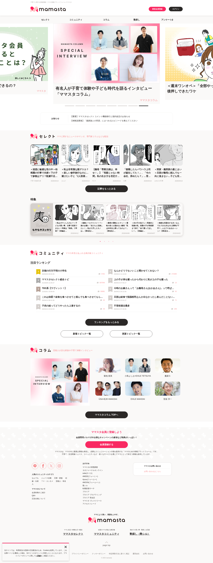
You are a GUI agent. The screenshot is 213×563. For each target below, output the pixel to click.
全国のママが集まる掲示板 (106, 532)
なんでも (35, 478)
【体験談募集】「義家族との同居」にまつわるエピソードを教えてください (104, 121)
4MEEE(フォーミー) (90, 476)
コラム (106, 19)
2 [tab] (76, 107)
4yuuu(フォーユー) (90, 479)
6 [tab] (119, 107)
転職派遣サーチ (88, 488)
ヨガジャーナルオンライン (93, 470)
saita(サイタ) (87, 473)
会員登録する (106, 444)
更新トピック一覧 (131, 334)
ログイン (175, 9)
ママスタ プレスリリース (92, 501)
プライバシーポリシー (80, 554)
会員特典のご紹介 (38, 493)
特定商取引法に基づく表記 (119, 554)
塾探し (136, 19)
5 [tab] (108, 107)
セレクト (45, 19)
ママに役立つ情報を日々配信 (73, 532)
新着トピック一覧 (82, 334)
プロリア (86, 492)
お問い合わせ (148, 554)
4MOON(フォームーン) (91, 482)
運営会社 (136, 554)
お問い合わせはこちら (152, 471)
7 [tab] (129, 107)
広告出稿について (38, 499)
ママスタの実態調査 (90, 467)
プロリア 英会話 (89, 498)
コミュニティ (75, 19)
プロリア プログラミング (92, 495)
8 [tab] (140, 107)
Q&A (33, 496)
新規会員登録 (157, 9)
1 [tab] (66, 107)
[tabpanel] (106, 63)
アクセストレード (89, 504)
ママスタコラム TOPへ (106, 415)
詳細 (39, 556)
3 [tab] (87, 107)
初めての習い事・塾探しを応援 (140, 532)
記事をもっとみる (107, 189)
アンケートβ (167, 19)
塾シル (85, 486)
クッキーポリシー (98, 554)
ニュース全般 (46, 478)
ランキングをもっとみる (106, 322)
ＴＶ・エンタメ (47, 481)
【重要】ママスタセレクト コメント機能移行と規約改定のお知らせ (100, 116)
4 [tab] (98, 107)
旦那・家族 (58, 478)
